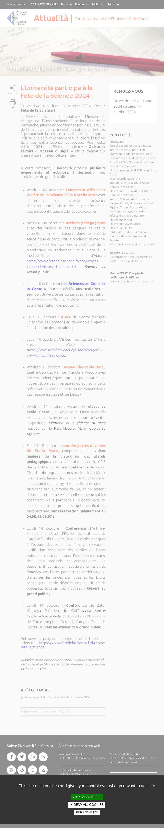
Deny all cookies (87, 804)
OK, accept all (87, 797)
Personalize (87, 812)
